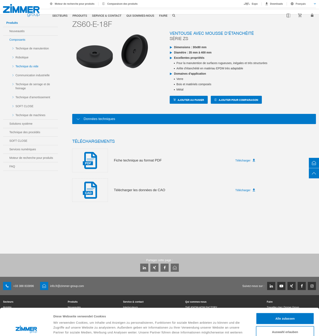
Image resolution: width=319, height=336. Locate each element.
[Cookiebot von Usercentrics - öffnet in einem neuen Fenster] (26, 328)
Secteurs (60, 15)
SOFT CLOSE (24, 106)
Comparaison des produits (122, 3)
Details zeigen (216, 328)
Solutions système (21, 123)
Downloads (276, 3)
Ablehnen (285, 318)
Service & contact (106, 15)
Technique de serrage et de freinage (32, 86)
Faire (163, 15)
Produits (79, 15)
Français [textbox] (301, 3)
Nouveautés (17, 31)
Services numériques (22, 149)
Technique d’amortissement (32, 97)
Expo (255, 3)
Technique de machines (30, 115)
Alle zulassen (285, 291)
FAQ (12, 166)
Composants (17, 39)
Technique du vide (26, 66)
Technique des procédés (24, 132)
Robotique (21, 57)
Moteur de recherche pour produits (74, 3)
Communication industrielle (32, 75)
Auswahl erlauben (285, 304)
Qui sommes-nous (140, 15)
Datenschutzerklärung (70, 314)
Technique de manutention (32, 48)
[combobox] (301, 4)
